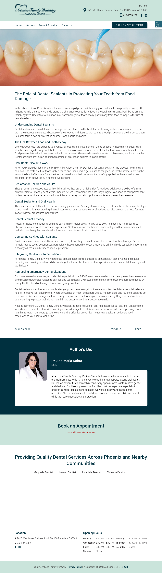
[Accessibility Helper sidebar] (158, 24)
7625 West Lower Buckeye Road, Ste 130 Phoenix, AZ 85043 (115, 10)
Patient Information (48, 25)
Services (30, 25)
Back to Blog (23, 329)
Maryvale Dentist (43, 472)
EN (141, 6)
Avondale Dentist (91, 472)
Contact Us (67, 25)
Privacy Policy (75, 567)
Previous (116, 329)
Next (138, 329)
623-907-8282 (129, 15)
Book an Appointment (129, 25)
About (19, 25)
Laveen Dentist (67, 472)
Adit (126, 567)
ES (145, 6)
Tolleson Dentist (116, 472)
